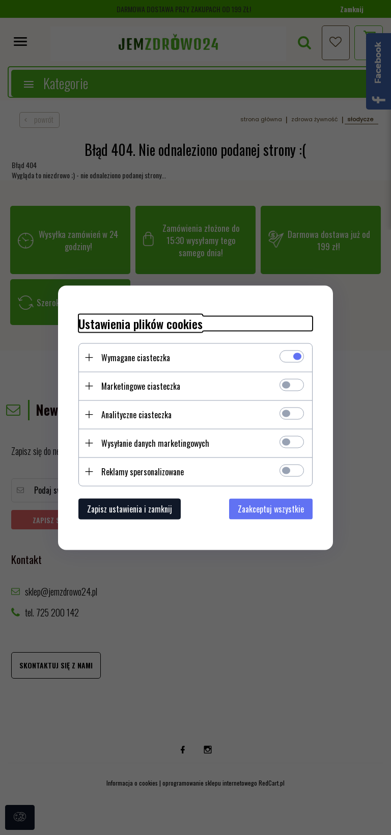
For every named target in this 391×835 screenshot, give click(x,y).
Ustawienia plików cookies (140, 323)
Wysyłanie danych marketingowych (155, 443)
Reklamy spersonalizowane (142, 471)
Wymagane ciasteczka (135, 357)
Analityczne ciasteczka (136, 414)
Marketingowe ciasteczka (140, 386)
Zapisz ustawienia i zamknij (129, 508)
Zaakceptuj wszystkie (271, 508)
